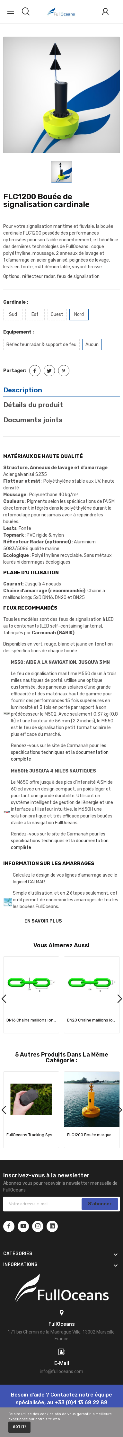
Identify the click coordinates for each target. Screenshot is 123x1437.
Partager (34, 370)
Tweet (49, 370)
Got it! (19, 1427)
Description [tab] (22, 390)
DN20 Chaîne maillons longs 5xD (92, 1020)
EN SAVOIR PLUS (43, 921)
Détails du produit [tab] (33, 405)
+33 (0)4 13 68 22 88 (81, 1402)
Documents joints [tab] (33, 420)
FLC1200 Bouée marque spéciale (92, 1135)
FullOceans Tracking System (31, 1135)
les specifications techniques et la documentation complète (60, 752)
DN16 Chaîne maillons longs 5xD (31, 1020)
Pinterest (63, 370)
